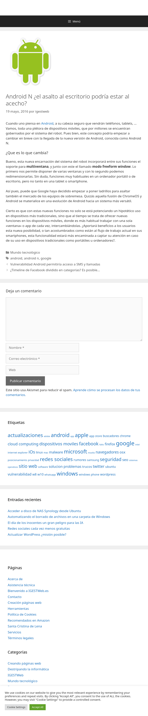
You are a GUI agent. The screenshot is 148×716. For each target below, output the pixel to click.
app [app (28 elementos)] (72, 436)
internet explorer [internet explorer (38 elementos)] (18, 452)
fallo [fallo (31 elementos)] (101, 444)
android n (31, 258)
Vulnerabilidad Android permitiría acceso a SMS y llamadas (55, 264)
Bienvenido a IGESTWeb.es (28, 591)
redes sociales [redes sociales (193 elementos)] (56, 459)
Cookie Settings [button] (16, 707)
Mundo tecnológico (25, 252)
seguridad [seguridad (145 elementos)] (110, 459)
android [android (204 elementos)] (60, 435)
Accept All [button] (37, 707)
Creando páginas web (24, 663)
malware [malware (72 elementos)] (56, 452)
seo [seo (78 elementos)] (125, 459)
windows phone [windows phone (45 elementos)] (89, 474)
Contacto (15, 597)
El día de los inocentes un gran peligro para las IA (45, 522)
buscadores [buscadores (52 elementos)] (111, 436)
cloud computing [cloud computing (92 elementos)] (23, 444)
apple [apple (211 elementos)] (81, 435)
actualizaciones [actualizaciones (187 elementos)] (25, 435)
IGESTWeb (16, 675)
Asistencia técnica (21, 585)
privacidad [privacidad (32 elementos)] (33, 460)
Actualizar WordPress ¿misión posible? (37, 534)
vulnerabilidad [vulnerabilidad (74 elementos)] (19, 474)
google (46, 258)
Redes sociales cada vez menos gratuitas (39, 528)
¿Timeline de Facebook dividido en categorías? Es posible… (55, 270)
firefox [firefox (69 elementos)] (110, 444)
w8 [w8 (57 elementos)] (34, 474)
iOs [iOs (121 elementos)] (32, 452)
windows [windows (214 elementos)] (67, 473)
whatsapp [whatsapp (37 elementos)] (50, 474)
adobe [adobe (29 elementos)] (47, 436)
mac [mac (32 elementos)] (46, 452)
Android (47, 123)
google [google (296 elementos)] (125, 443)
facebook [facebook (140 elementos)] (88, 444)
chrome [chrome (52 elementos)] (125, 436)
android (16, 258)
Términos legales (21, 638)
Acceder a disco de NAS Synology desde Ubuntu (44, 511)
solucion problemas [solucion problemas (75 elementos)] (65, 466)
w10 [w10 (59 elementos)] (40, 474)
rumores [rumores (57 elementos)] (80, 460)
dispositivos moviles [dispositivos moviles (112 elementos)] (58, 444)
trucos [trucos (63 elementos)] (87, 466)
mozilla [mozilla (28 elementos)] (91, 452)
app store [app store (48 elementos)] (95, 436)
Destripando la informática (28, 669)
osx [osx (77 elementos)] (122, 452)
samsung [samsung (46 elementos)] (93, 460)
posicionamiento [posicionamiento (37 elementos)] (17, 460)
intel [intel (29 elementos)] (137, 444)
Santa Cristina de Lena (25, 626)
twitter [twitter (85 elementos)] (98, 466)
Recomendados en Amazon (29, 620)
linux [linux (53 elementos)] (39, 452)
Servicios (14, 632)
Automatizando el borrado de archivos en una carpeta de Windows (59, 516)
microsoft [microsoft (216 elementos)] (75, 451)
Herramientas (18, 608)
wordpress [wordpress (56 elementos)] (108, 474)
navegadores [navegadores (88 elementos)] (107, 452)
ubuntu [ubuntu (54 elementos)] (110, 467)
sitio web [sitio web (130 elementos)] (28, 466)
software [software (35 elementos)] (43, 467)
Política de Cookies (22, 614)
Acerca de (15, 579)
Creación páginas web (24, 602)
